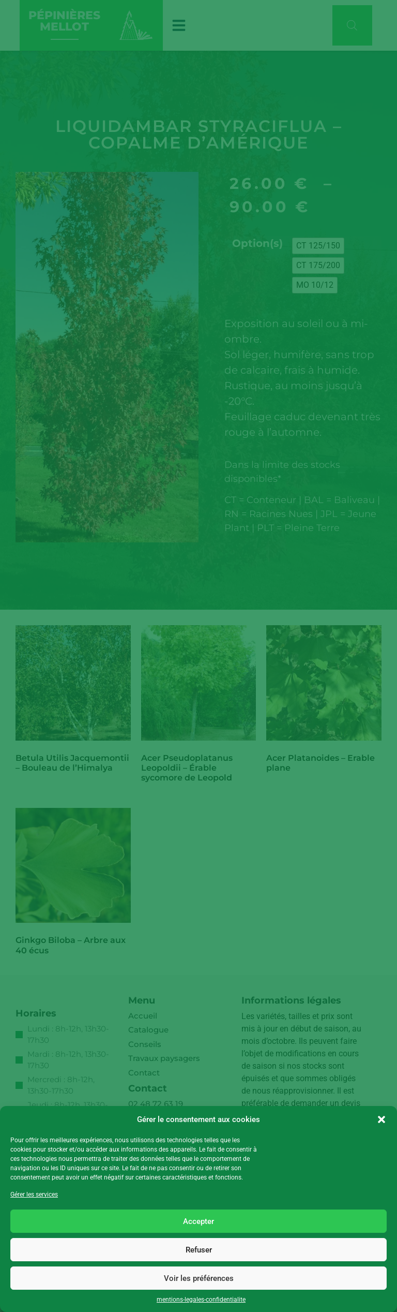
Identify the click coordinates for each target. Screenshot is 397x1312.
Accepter (198, 1221)
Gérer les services (34, 1194)
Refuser (199, 1250)
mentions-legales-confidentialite (201, 1299)
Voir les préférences (199, 1278)
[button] (381, 1119)
